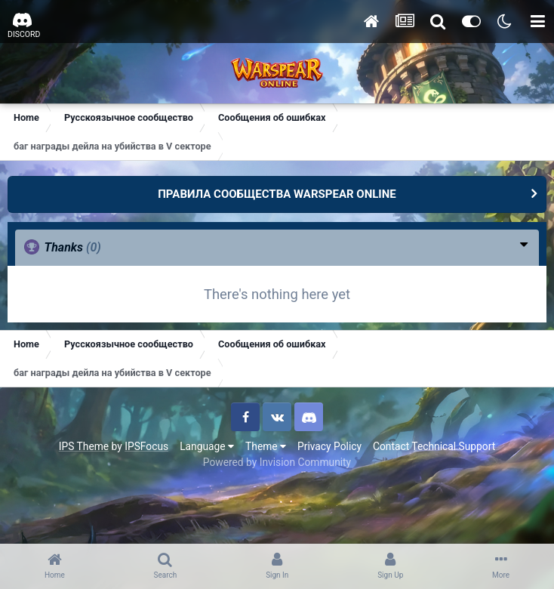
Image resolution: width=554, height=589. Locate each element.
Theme (265, 446)
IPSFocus (146, 446)
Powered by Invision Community (277, 462)
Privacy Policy (329, 446)
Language (207, 446)
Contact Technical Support (434, 446)
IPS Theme (84, 446)
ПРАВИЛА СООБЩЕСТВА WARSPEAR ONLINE (277, 194)
